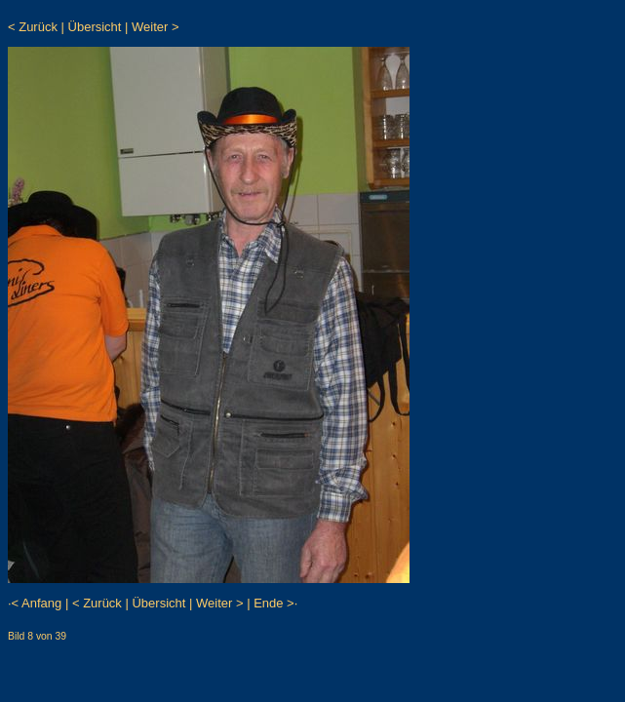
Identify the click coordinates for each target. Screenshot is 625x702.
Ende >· (275, 603)
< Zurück (33, 27)
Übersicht (95, 27)
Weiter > (155, 27)
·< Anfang (34, 603)
